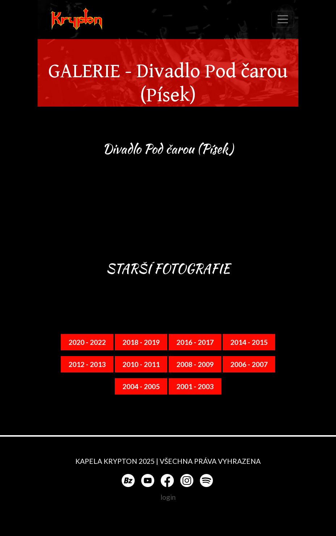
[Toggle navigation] (283, 19)
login (168, 497)
